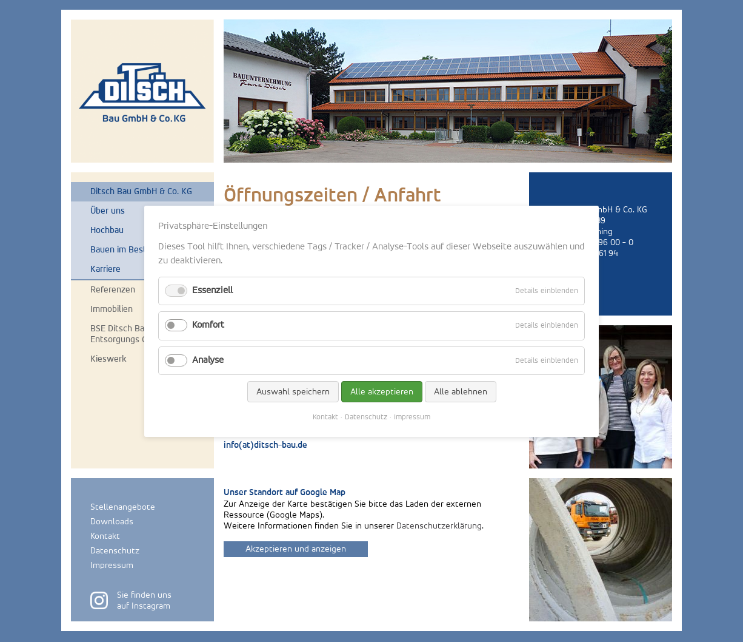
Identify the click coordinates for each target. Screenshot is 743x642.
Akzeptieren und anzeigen (295, 548)
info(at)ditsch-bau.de (265, 445)
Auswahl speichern (293, 391)
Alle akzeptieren (381, 391)
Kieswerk (108, 358)
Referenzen (112, 289)
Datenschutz (114, 550)
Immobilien (111, 309)
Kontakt (105, 536)
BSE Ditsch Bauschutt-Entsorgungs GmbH (134, 334)
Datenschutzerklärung (439, 525)
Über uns (107, 210)
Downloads (111, 521)
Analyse (208, 360)
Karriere (105, 269)
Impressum (111, 565)
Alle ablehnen (460, 391)
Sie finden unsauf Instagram (144, 600)
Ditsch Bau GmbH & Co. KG (141, 191)
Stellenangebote (122, 507)
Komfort (208, 325)
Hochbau (107, 230)
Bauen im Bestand (125, 249)
